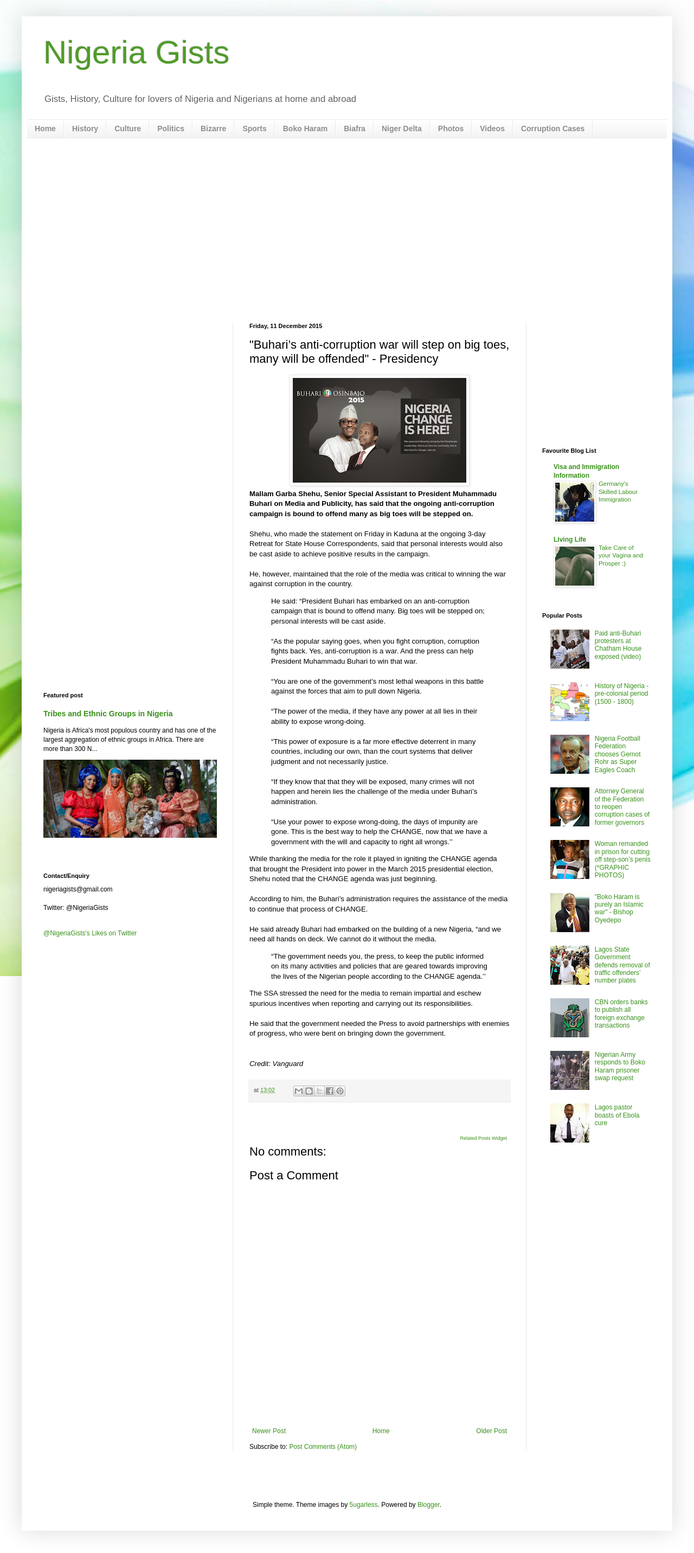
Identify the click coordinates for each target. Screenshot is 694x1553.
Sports (254, 128)
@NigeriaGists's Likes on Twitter (90, 933)
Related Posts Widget (483, 1138)
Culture (127, 128)
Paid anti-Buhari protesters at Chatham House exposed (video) (618, 645)
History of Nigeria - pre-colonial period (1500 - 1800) (621, 693)
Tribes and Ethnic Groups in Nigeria (108, 713)
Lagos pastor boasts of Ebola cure (617, 1115)
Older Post (491, 1431)
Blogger (428, 1505)
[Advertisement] (347, 230)
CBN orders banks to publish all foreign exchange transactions (621, 1013)
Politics (170, 128)
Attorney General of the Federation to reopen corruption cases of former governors (622, 806)
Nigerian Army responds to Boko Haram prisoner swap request (620, 1066)
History (85, 128)
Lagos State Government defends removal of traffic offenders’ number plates (622, 965)
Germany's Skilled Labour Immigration (618, 491)
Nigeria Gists (136, 52)
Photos (451, 128)
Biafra (354, 128)
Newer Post (269, 1431)
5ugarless (364, 1505)
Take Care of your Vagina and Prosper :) (621, 555)
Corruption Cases (552, 128)
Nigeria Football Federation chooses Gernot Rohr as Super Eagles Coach (618, 754)
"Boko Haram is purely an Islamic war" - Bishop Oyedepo (619, 908)
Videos (492, 128)
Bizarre (213, 128)
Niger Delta (402, 128)
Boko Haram (305, 128)
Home (45, 128)
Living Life (570, 539)
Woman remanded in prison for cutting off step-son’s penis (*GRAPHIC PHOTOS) (623, 859)
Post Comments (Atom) (323, 1447)
